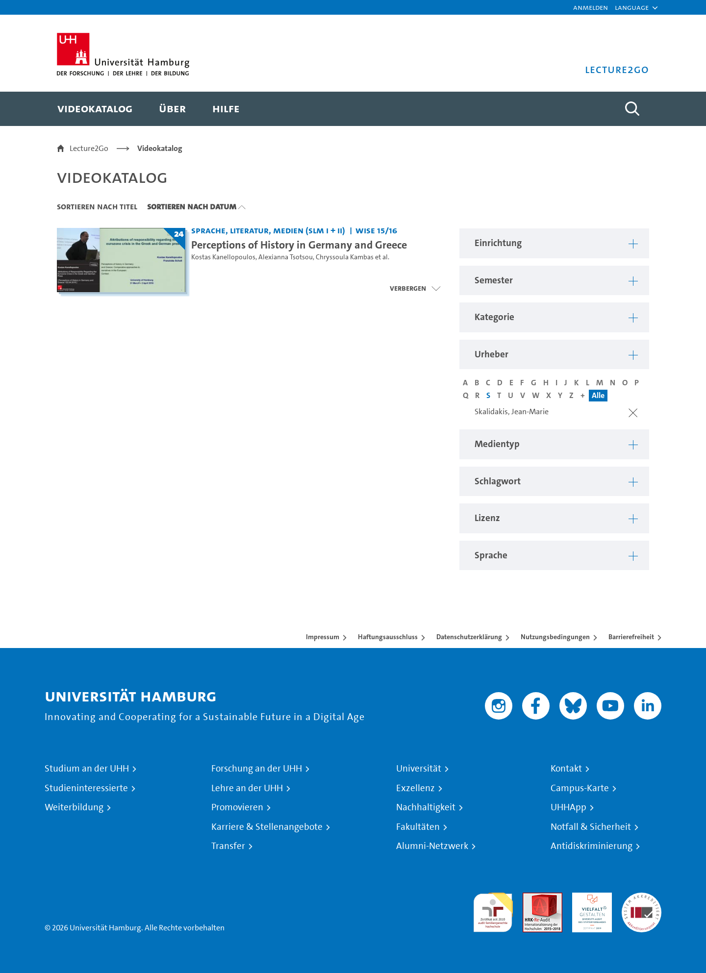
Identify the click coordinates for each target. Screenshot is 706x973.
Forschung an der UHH (256, 768)
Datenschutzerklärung (469, 637)
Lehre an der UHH (247, 788)
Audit (532, 898)
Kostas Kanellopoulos (223, 257)
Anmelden (590, 7)
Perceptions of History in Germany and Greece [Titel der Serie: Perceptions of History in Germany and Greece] (299, 244)
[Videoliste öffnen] (415, 288)
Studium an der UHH (87, 768)
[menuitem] (95, 109)
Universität (418, 768)
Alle (598, 395)
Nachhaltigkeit (425, 807)
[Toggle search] (632, 109)
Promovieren (237, 807)
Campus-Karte (580, 788)
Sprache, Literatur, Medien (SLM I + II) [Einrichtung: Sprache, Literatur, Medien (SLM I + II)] (268, 230)
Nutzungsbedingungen (555, 637)
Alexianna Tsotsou (285, 257)
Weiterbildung (74, 807)
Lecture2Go (89, 148)
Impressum (322, 637)
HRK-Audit (589, 898)
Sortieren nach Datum (191, 206)
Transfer (228, 846)
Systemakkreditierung (641, 898)
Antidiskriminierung (591, 846)
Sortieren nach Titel (97, 206)
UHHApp (568, 807)
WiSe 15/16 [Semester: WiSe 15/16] (376, 230)
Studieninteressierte (86, 788)
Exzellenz (415, 788)
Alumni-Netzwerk (432, 846)
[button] (632, 7)
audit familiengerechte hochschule (493, 910)
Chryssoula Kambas (345, 257)
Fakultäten (418, 827)
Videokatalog (159, 148)
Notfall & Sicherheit (591, 827)
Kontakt (566, 768)
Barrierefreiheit (631, 637)
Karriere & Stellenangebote (267, 827)
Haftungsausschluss (388, 637)
